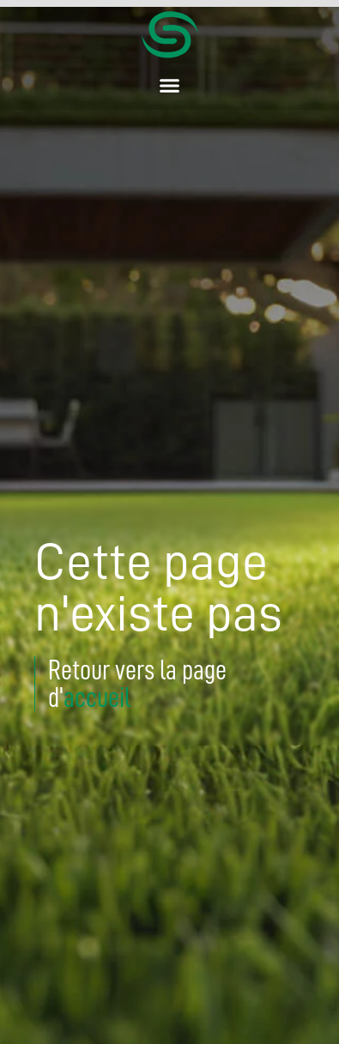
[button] (170, 85)
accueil (97, 697)
